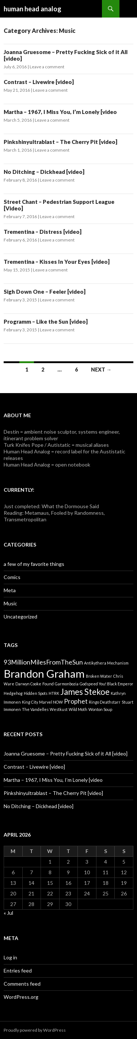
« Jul (8, 913)
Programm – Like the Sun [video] (46, 321)
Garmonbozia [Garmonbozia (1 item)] (67, 683)
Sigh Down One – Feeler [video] (44, 291)
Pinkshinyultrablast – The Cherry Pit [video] (60, 141)
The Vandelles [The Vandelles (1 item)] (35, 709)
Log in (10, 957)
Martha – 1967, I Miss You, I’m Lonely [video (60, 112)
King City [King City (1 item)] (30, 702)
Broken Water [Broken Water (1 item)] (99, 676)
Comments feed (22, 984)
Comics (12, 577)
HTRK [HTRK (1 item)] (54, 693)
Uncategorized (20, 616)
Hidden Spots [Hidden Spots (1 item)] (35, 693)
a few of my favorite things (34, 564)
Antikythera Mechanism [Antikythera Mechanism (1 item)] (106, 663)
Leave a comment (47, 66)
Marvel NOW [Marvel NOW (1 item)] (51, 702)
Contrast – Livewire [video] (39, 82)
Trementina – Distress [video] (42, 231)
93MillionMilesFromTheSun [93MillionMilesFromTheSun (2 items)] (43, 662)
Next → (101, 369)
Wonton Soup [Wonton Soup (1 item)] (100, 709)
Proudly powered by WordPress (35, 1030)
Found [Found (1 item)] (48, 683)
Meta (10, 590)
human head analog (32, 9)
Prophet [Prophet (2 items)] (76, 701)
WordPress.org (21, 997)
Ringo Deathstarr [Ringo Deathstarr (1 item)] (105, 702)
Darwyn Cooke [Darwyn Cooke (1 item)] (28, 683)
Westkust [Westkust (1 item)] (59, 709)
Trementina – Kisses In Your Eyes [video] (57, 261)
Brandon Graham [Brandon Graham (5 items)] (44, 673)
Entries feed (18, 970)
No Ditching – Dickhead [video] (44, 171)
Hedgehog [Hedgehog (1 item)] (13, 693)
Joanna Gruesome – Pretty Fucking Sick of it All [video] (66, 753)
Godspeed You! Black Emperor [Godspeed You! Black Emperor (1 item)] (106, 683)
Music (10, 603)
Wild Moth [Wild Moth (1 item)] (78, 709)
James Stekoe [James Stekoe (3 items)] (85, 692)
